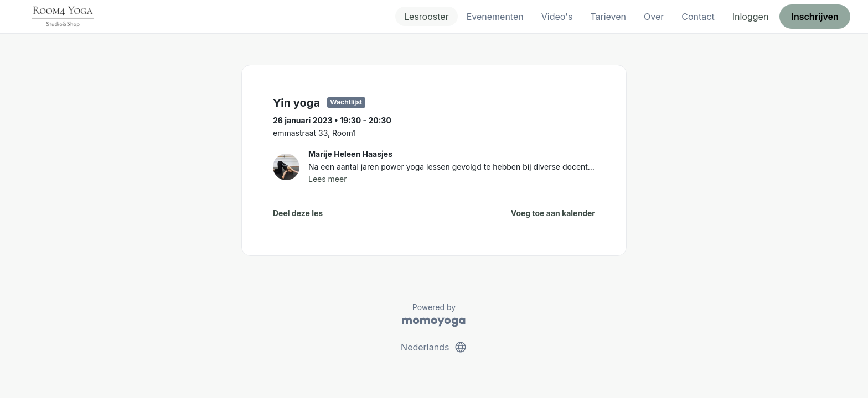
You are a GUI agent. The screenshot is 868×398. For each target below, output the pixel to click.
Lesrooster (426, 16)
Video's (557, 16)
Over (654, 16)
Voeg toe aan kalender (553, 213)
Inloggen (750, 16)
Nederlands (434, 347)
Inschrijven (815, 16)
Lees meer (327, 179)
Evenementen (495, 16)
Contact (697, 16)
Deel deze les (298, 213)
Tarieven (608, 16)
